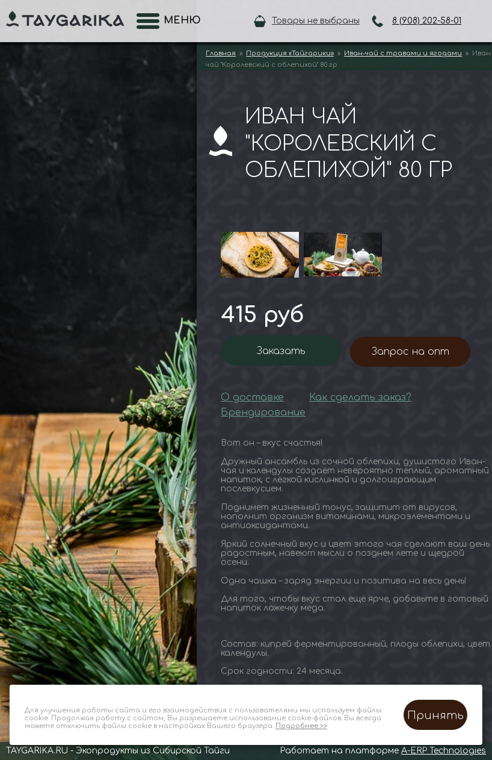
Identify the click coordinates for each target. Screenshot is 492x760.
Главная (221, 53)
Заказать (281, 351)
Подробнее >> (301, 726)
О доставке (252, 397)
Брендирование (263, 412)
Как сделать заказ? (360, 397)
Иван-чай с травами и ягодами (403, 53)
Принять (435, 715)
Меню (179, 20)
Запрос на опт (410, 351)
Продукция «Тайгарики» (290, 53)
